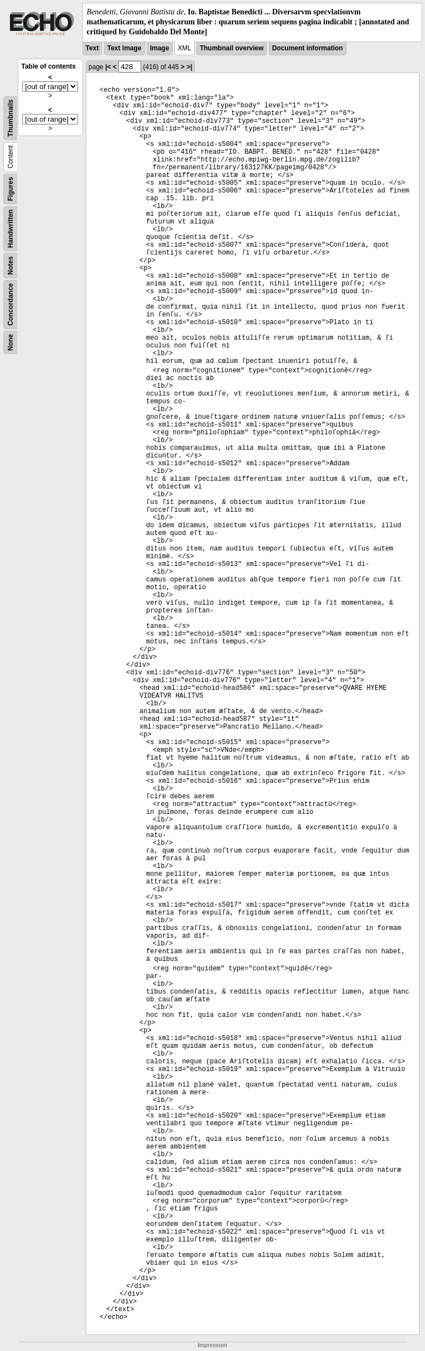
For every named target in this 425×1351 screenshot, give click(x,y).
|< (108, 67)
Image (159, 48)
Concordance (10, 304)
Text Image (124, 48)
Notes (10, 265)
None (10, 342)
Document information (307, 48)
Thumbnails (10, 117)
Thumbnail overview (231, 48)
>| (189, 67)
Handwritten (10, 228)
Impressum (212, 1345)
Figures (10, 188)
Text (92, 48)
